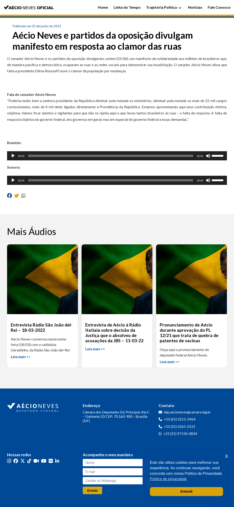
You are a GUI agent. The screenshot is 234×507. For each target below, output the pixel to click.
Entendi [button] (187, 491)
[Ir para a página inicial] (33, 406)
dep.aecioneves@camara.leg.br (187, 412)
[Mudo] (208, 156)
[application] (117, 155)
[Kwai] (36, 460)
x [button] (226, 456)
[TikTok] (29, 460)
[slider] (110, 156)
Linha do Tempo (127, 7)
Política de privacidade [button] (168, 479)
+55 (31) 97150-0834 (180, 433)
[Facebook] (15, 460)
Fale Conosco (219, 7)
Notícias (195, 7)
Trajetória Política (163, 7)
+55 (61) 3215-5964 (179, 419)
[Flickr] (51, 460)
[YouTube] (43, 460)
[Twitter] (22, 460)
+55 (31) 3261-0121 (179, 426)
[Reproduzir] (13, 156)
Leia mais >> (20, 357)
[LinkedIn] (57, 460)
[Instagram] (9, 460)
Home (103, 7)
